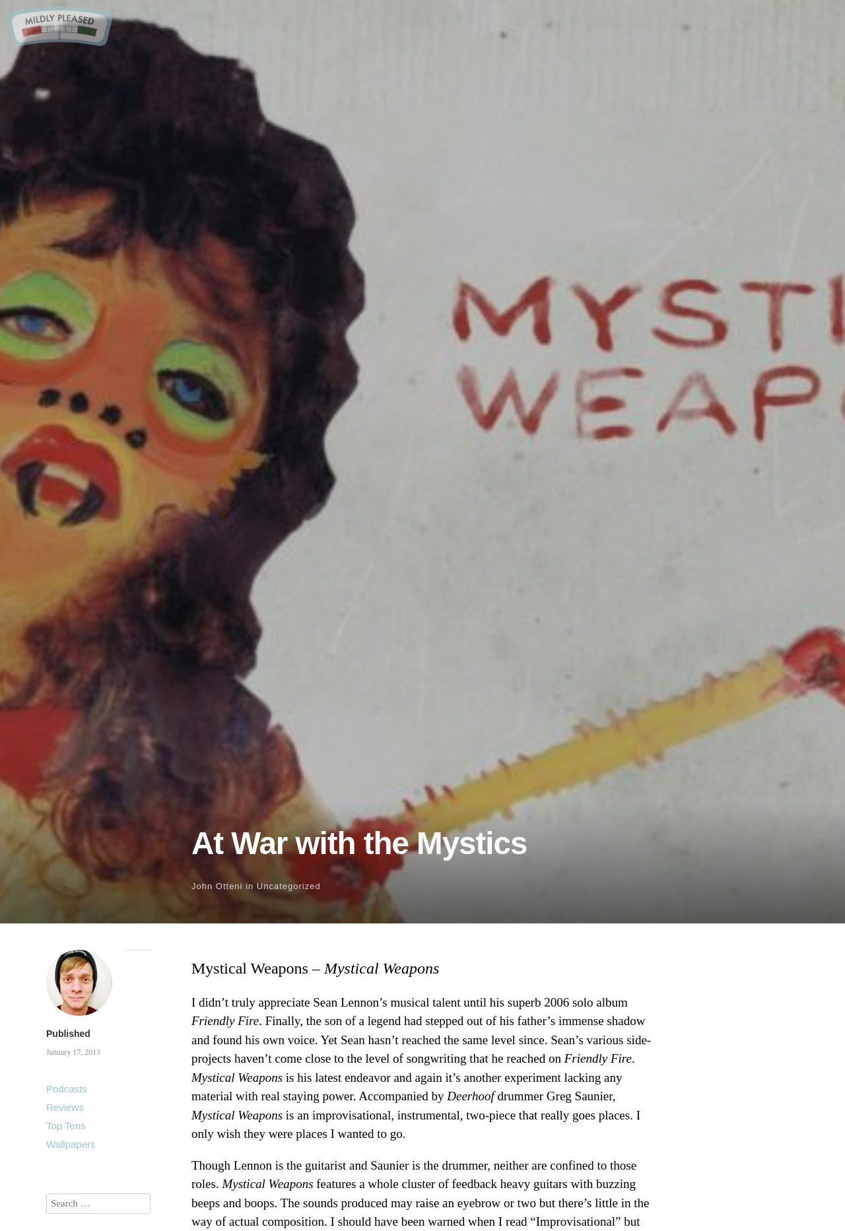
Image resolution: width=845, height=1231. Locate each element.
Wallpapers (70, 1144)
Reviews (65, 1107)
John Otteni (217, 886)
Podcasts (66, 1088)
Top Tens (66, 1125)
